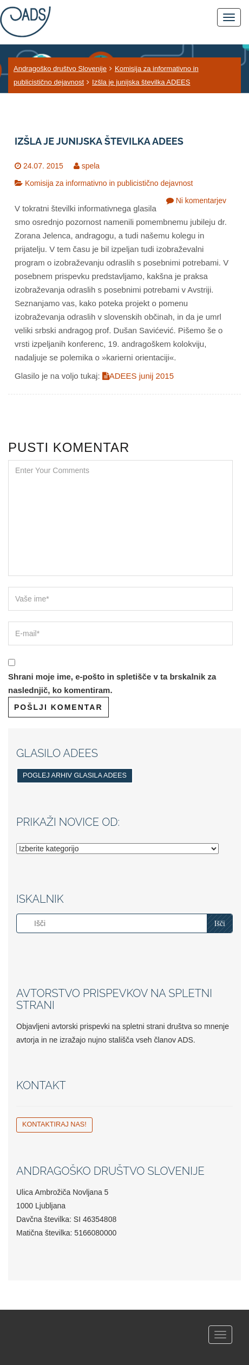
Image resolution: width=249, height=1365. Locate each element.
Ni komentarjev (201, 200)
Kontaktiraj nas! (54, 1124)
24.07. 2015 (43, 165)
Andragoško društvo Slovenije (60, 68)
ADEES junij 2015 (138, 375)
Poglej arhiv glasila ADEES (75, 775)
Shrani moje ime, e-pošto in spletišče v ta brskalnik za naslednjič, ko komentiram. (112, 683)
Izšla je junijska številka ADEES (141, 82)
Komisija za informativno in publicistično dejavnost (109, 183)
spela (91, 165)
